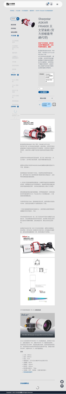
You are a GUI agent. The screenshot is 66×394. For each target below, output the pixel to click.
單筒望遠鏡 (15, 104)
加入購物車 (43, 93)
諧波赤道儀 (15, 64)
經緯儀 (14, 68)
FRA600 (42, 75)
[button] (57, 4)
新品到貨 (13, 25)
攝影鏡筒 (32, 11)
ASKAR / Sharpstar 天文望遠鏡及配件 (44, 11)
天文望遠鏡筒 (25, 11)
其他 (13, 72)
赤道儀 (14, 61)
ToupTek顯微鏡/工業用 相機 (17, 114)
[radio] (49, 76)
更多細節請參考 (27, 372)
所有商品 (12, 11)
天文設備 (18, 11)
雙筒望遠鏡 (15, 100)
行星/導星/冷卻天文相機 (15, 47)
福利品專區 (14, 33)
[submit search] (17, 19)
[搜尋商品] (13, 19)
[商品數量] (40, 89)
